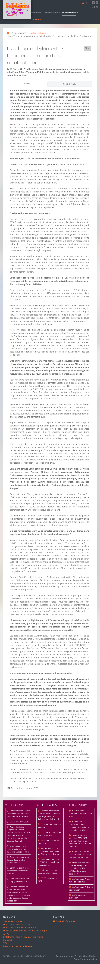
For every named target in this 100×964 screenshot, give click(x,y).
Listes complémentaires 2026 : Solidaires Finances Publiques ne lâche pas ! (19, 814)
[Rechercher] (83, 3)
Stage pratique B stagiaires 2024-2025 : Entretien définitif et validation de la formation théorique (80, 841)
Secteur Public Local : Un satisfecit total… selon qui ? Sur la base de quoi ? (49, 851)
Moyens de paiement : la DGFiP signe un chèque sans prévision (49, 862)
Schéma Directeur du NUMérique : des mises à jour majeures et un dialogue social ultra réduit (49, 815)
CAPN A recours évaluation (77, 896)
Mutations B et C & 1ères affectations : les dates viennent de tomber (18, 849)
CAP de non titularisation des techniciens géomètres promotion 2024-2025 (79, 826)
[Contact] (87, 3)
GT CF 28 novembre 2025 (48, 879)
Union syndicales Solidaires (16, 924)
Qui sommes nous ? (65, 956)
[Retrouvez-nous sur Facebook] (93, 2)
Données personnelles (84, 959)
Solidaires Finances (12, 921)
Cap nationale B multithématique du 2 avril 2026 (80, 814)
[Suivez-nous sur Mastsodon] (97, 2)
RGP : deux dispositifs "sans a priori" (49, 842)
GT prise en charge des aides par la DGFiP (49, 834)
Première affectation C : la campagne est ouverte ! (18, 880)
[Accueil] (17, 9)
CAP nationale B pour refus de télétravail (80, 880)
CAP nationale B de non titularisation (81, 888)
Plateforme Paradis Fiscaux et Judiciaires (23, 937)
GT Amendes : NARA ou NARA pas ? (49, 825)
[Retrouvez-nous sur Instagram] (97, 7)
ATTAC (6, 934)
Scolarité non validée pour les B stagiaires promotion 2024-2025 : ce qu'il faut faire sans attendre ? (80, 868)
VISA (5, 943)
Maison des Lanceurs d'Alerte (17, 946)
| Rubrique (69, 921)
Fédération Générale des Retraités (20, 927)
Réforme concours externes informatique (47, 871)
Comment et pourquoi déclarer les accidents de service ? (18, 871)
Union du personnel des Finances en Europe (25, 930)
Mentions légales (86, 956)
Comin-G (7, 940)
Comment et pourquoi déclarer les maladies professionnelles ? (18, 860)
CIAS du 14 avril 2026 (18, 822)
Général (60, 921)
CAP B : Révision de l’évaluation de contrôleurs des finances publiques (80, 855)
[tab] (27, 83)
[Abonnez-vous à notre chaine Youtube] (93, 7)
